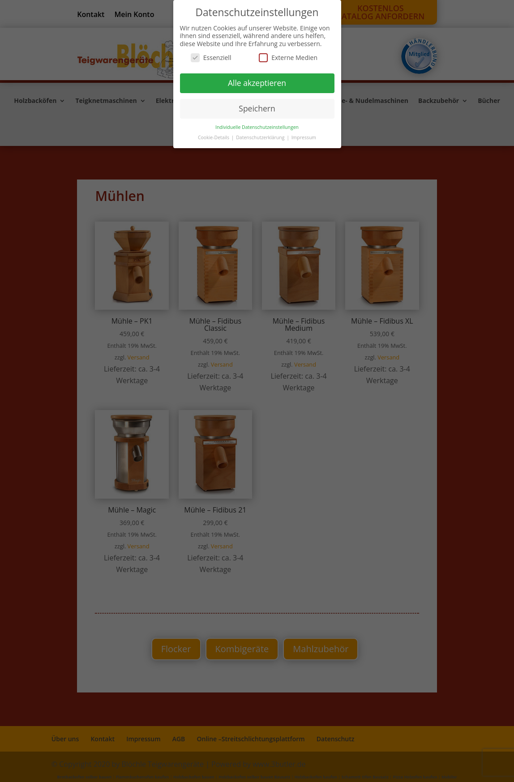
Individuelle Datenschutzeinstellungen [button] (257, 127)
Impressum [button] (303, 137)
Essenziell (211, 57)
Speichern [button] (257, 108)
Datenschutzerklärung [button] (261, 137)
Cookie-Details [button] (214, 137)
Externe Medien (288, 57)
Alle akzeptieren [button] (257, 82)
